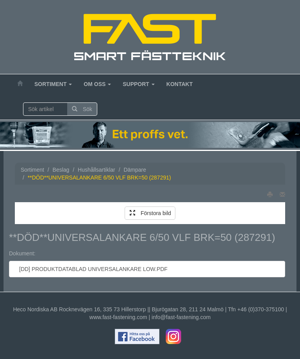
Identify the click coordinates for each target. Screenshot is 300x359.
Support (139, 84)
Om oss (97, 84)
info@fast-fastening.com (181, 317)
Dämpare (134, 170)
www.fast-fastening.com (118, 317)
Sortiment (53, 84)
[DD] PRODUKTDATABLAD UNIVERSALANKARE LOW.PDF (91, 269)
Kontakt (179, 84)
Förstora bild (150, 213)
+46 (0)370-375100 (261, 309)
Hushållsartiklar (96, 170)
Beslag (61, 170)
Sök (82, 109)
